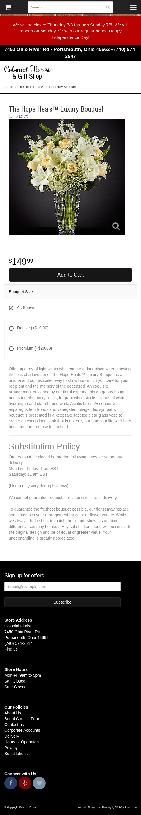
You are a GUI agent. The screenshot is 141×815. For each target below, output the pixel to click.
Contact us (14, 724)
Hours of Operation (21, 742)
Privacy (11, 747)
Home (8, 86)
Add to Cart (70, 275)
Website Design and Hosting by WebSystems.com (107, 807)
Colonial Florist (70, 72)
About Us (12, 713)
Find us (11, 649)
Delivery (11, 736)
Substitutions (16, 753)
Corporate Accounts (22, 730)
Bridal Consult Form (22, 718)
